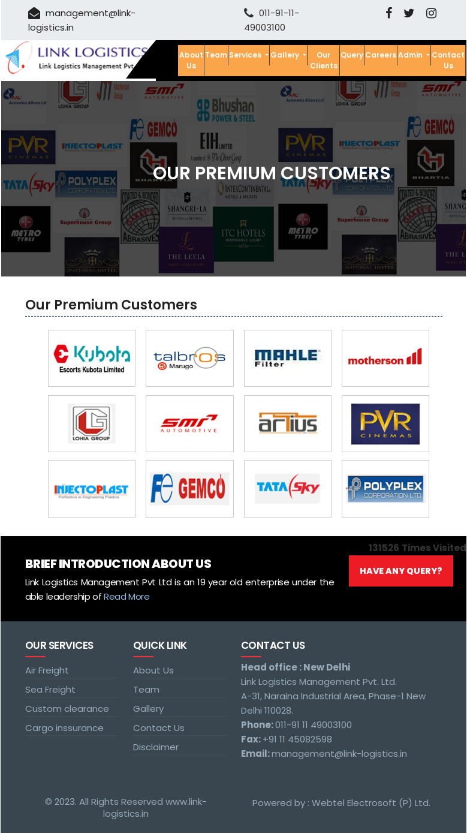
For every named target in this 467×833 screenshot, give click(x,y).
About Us (191, 60)
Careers (380, 55)
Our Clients (324, 60)
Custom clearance (67, 708)
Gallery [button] (285, 55)
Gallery (148, 708)
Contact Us (448, 60)
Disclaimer (156, 747)
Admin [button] (411, 55)
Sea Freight (50, 689)
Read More (126, 596)
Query (352, 55)
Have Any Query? (401, 571)
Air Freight (47, 670)
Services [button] (246, 55)
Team (216, 55)
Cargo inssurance (64, 727)
